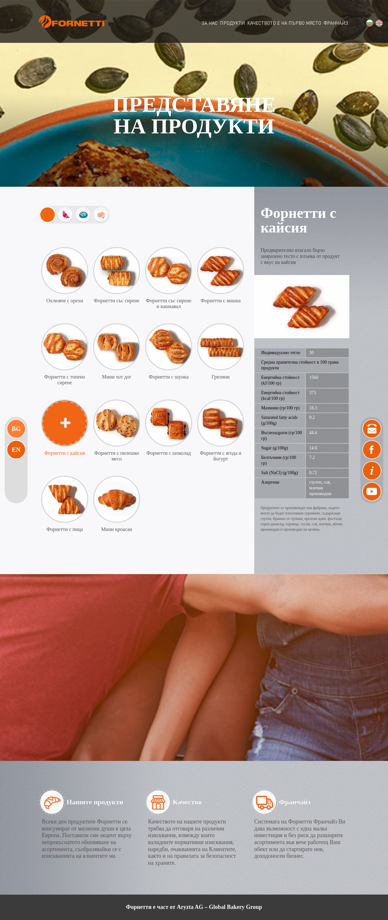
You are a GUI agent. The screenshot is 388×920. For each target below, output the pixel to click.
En (16, 449)
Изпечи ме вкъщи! (101, 214)
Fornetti (72, 21)
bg (369, 23)
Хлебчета (83, 214)
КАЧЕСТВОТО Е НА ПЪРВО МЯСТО (284, 23)
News (371, 470)
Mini (47, 214)
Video (371, 491)
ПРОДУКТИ (232, 23)
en (379, 23)
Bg (16, 428)
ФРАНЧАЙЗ (336, 23)
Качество (187, 802)
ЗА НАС (209, 23)
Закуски (65, 214)
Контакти (371, 428)
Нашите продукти (95, 802)
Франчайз (295, 802)
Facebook (371, 449)
